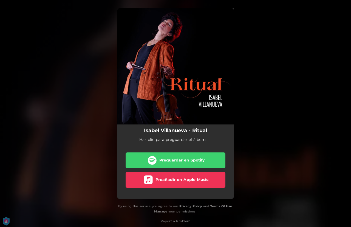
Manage (160, 211)
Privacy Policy (190, 206)
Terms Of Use (221, 206)
